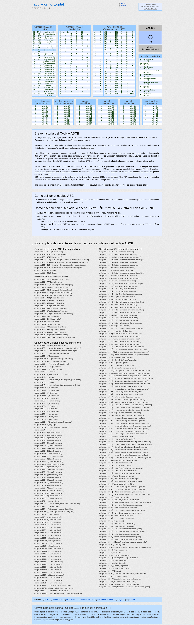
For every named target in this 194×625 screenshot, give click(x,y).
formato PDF (57, 599)
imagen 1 (121, 599)
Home (123, 3)
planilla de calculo (86, 599)
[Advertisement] (96, 18)
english (123, 5)
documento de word (105, 599)
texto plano (70, 599)
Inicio (46, 599)
